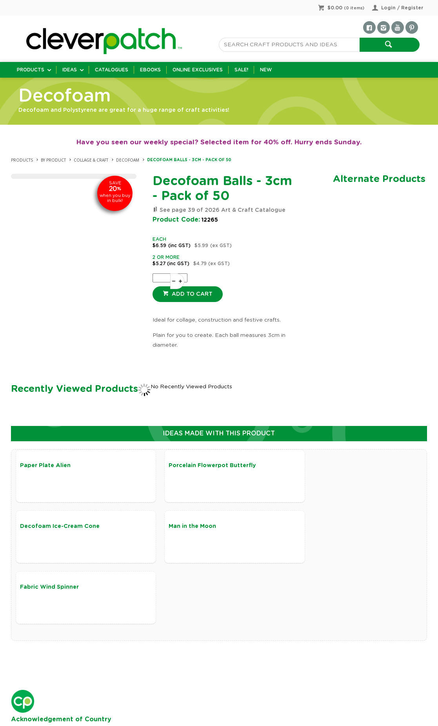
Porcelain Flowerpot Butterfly (200, 465)
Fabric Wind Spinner (186, 526)
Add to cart (191, 294)
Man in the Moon (43, 526)
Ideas (69, 69)
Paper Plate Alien (45, 465)
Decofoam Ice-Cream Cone (333, 465)
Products (30, 69)
